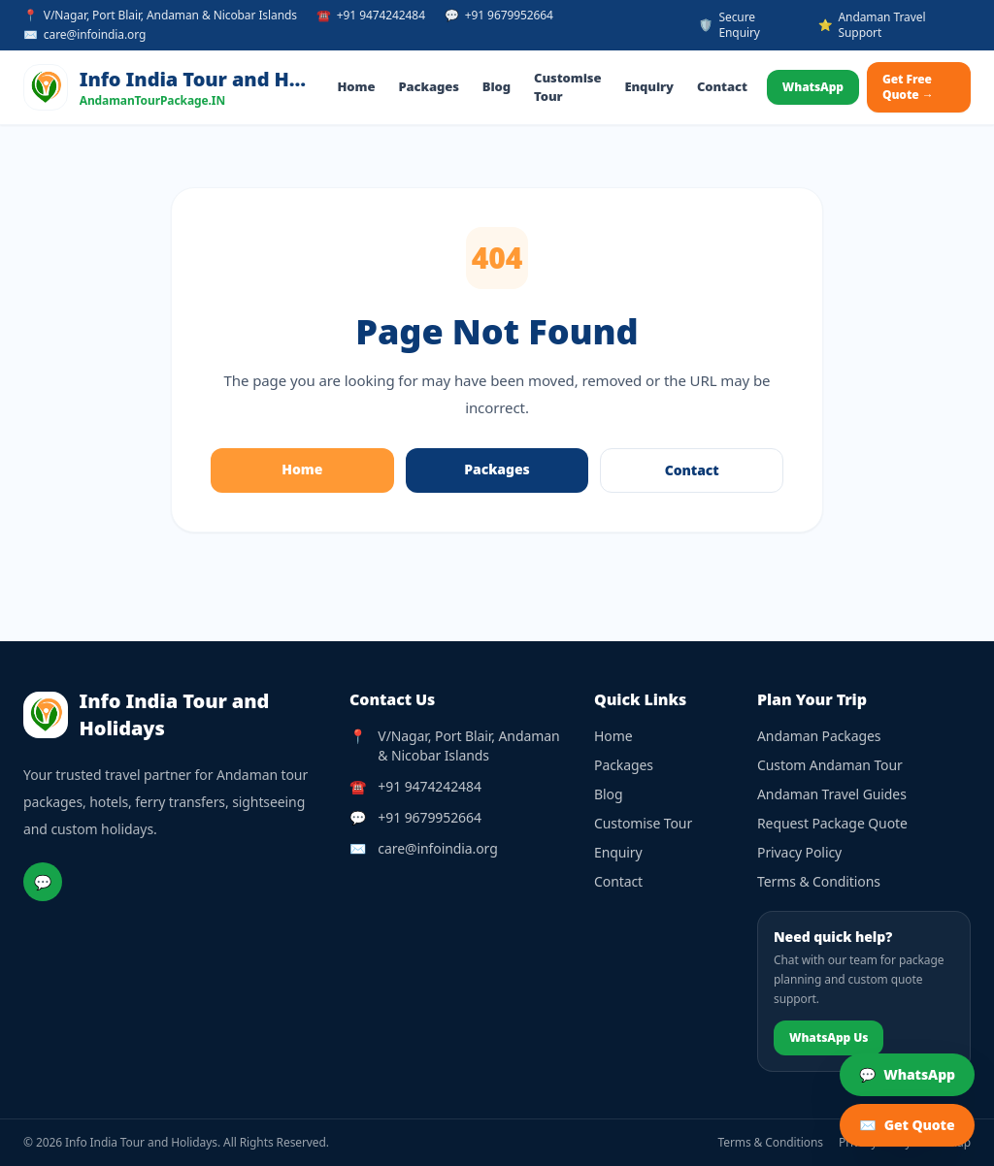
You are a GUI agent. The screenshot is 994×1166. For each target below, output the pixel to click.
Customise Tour (567, 87)
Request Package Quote (832, 823)
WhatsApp (813, 87)
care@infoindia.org (437, 848)
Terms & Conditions (818, 881)
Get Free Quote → (908, 87)
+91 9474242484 (429, 786)
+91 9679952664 (429, 817)
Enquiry (649, 86)
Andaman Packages (818, 736)
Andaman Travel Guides (832, 794)
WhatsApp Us (828, 1037)
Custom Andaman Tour (830, 765)
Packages (428, 86)
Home (357, 86)
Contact (722, 86)
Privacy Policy (799, 852)
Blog (496, 86)
